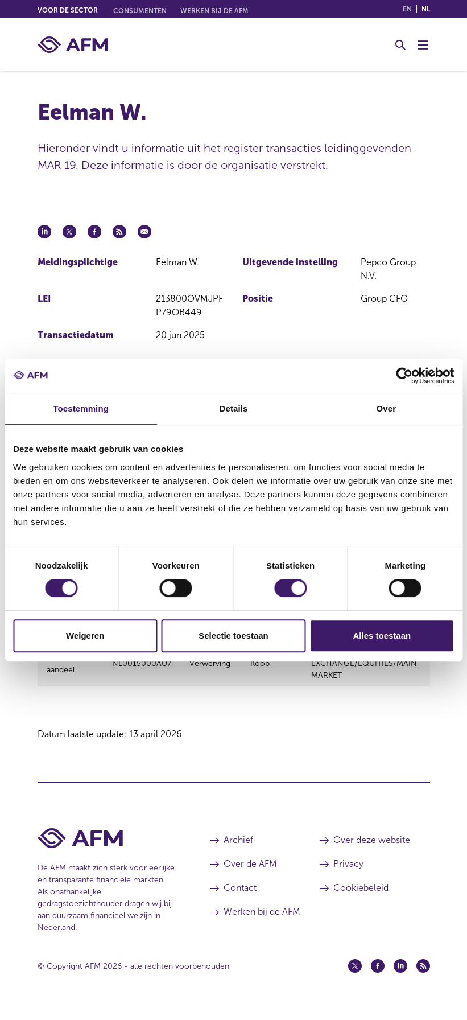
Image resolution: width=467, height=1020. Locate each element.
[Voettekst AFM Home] (107, 848)
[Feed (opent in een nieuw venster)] (423, 976)
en (407, 9)
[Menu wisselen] (423, 45)
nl (425, 9)
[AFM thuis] (73, 44)
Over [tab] (386, 408)
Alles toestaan (382, 635)
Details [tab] (234, 408)
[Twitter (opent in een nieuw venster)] (355, 976)
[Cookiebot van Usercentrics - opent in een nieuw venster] (404, 375)
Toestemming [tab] (81, 408)
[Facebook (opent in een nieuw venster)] (378, 976)
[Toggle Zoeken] (400, 45)
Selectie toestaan (233, 635)
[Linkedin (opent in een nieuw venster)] (400, 976)
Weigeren (85, 635)
